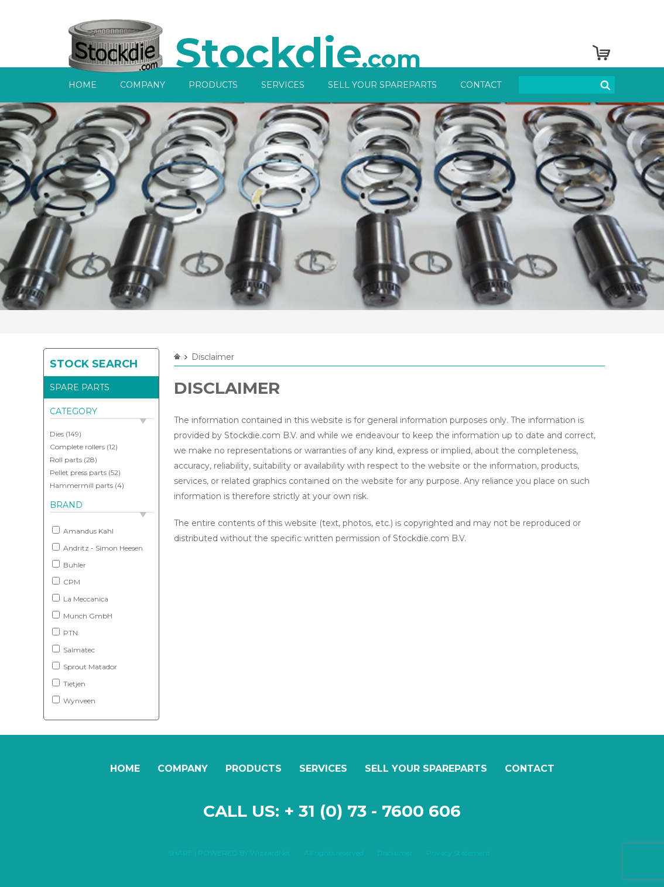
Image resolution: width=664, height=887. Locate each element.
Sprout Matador (84, 666)
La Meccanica (80, 598)
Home (83, 85)
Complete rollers (77, 446)
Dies (57, 433)
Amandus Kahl (83, 530)
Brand (66, 505)
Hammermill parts (81, 485)
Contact (480, 85)
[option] (332, 206)
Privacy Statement (458, 852)
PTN (65, 632)
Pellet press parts (78, 472)
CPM (66, 581)
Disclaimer (395, 852)
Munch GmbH (82, 615)
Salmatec (73, 649)
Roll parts (66, 459)
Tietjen (68, 683)
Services (282, 85)
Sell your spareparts (382, 85)
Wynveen (73, 700)
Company (142, 85)
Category (73, 411)
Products (213, 85)
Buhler (69, 564)
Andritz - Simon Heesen (97, 547)
